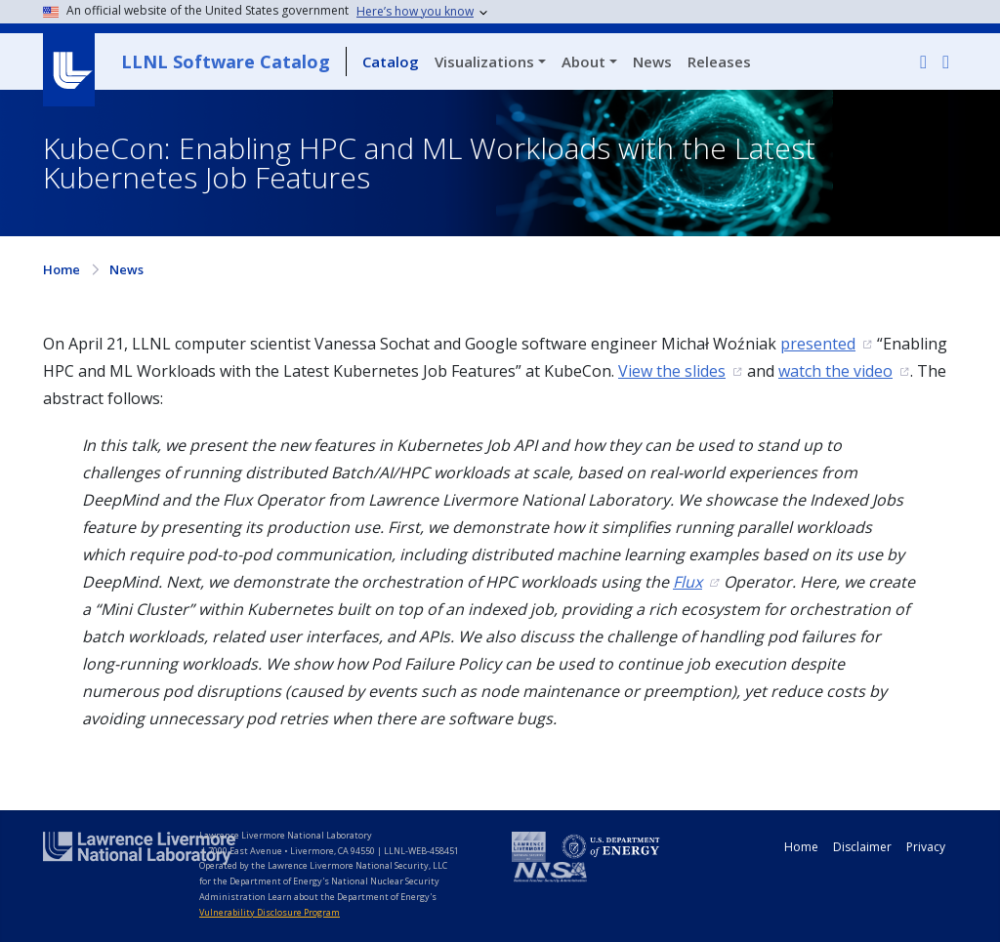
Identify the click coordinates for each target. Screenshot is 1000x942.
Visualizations (484, 61)
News (652, 61)
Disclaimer (862, 847)
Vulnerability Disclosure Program (269, 912)
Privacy (925, 847)
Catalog (390, 61)
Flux (687, 582)
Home (61, 269)
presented (817, 343)
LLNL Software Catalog (225, 61)
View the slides (672, 371)
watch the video (835, 371)
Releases (719, 61)
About (583, 61)
